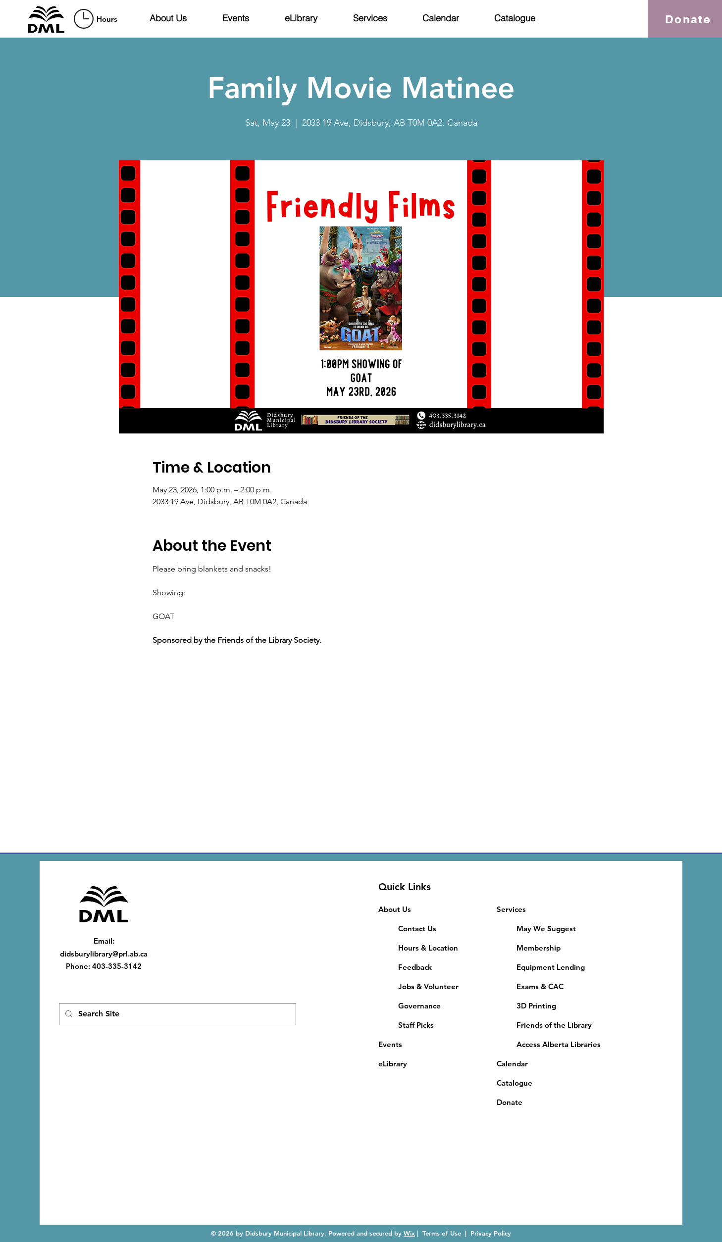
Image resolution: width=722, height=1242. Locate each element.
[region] (97, 18)
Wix (409, 1233)
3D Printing (536, 1005)
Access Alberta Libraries (558, 1044)
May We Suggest (546, 928)
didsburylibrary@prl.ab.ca (104, 953)
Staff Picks (416, 1025)
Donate (509, 1102)
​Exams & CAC (540, 986)
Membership (538, 948)
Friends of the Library (554, 1025)
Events (390, 1044)
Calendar (512, 1063)
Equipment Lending (550, 967)
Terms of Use (441, 1233)
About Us (394, 909)
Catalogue (514, 1083)
